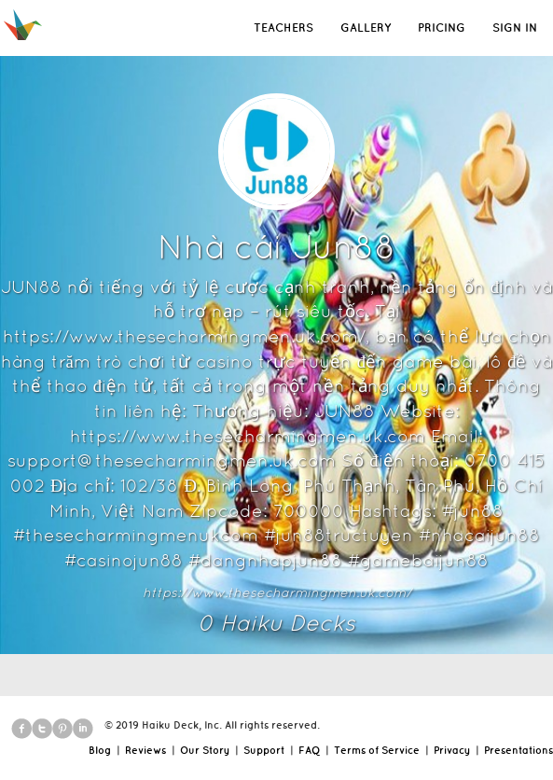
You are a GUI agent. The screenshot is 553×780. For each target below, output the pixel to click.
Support (263, 750)
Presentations (518, 750)
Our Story (204, 750)
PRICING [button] (441, 27)
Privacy (452, 750)
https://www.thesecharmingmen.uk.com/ (277, 592)
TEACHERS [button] (283, 27)
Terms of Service (377, 750)
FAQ (309, 750)
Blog (100, 750)
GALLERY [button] (365, 27)
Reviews (145, 750)
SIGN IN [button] (514, 27)
